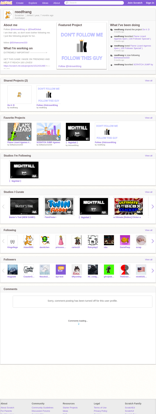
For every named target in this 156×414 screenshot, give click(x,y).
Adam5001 (28, 247)
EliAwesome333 (122, 57)
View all (148, 80)
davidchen (44, 247)
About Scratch (7, 407)
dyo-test (59, 277)
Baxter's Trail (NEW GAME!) (22, 217)
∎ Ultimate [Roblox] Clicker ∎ (127, 217)
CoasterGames (29, 277)
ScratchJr (129, 411)
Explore (33, 2)
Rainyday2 (93, 247)
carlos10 (76, 247)
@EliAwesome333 (18, 42)
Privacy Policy (100, 411)
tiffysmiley (76, 277)
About (56, 2)
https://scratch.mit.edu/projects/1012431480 (24, 66)
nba (105, 247)
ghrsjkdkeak (109, 277)
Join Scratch (135, 2)
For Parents (6, 411)
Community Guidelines (42, 407)
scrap (138, 247)
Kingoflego (12, 247)
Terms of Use (100, 407)
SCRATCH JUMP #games (48, 142)
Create (20, 2)
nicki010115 (141, 277)
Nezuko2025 (45, 277)
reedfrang (14, 108)
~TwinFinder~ (50, 217)
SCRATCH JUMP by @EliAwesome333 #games (133, 65)
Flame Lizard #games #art (19, 142)
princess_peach (61, 247)
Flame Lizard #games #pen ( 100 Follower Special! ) (132, 37)
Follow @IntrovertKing (69, 66)
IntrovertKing (73, 145)
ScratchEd (130, 407)
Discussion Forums (41, 411)
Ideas (45, 2)
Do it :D (146, 29)
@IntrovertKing (17, 29)
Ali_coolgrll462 (93, 277)
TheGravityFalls (125, 277)
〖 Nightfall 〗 (72, 142)
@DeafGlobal (34, 29)
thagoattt (11, 277)
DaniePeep (125, 247)
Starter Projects (70, 407)
